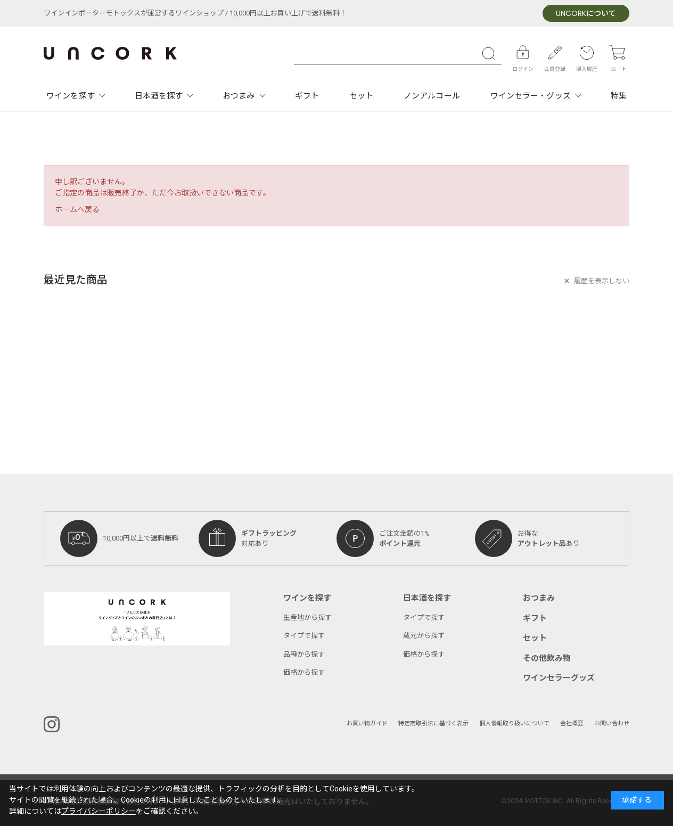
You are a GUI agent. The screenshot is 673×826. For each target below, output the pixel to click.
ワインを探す (70, 96)
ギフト (307, 96)
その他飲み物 (547, 658)
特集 (619, 96)
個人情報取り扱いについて (514, 723)
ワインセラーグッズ (559, 678)
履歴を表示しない (601, 281)
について (586, 13)
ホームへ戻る (77, 209)
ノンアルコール (432, 96)
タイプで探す (304, 636)
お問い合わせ (611, 723)
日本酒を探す (159, 96)
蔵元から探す (424, 636)
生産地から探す (307, 617)
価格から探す (304, 672)
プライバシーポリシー (98, 811)
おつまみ (239, 96)
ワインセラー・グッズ (530, 96)
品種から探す (304, 654)
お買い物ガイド (367, 723)
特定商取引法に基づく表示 (433, 723)
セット (361, 96)
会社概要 (572, 723)
